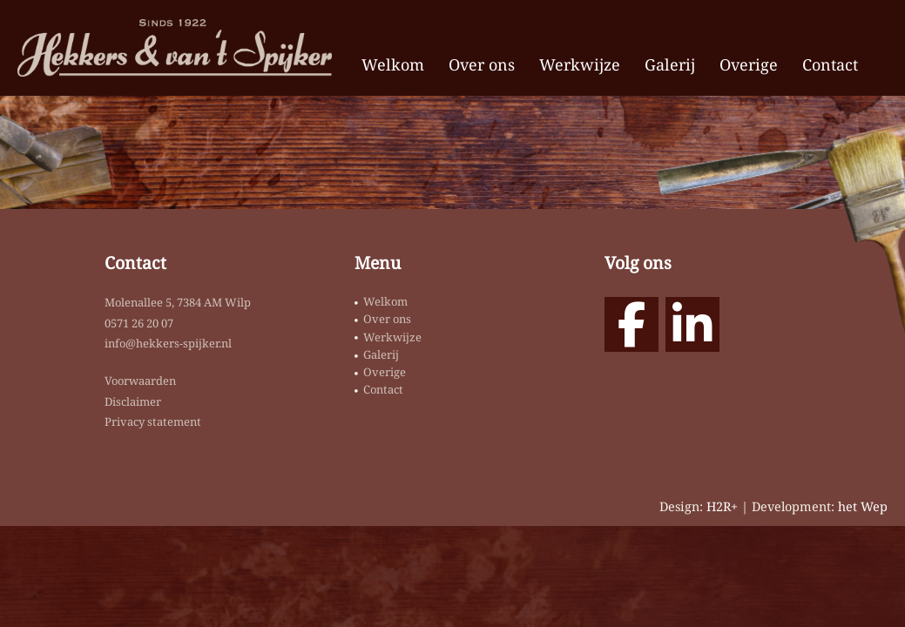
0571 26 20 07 (139, 323)
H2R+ (722, 506)
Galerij (670, 64)
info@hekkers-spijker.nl (168, 343)
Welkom (392, 64)
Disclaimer (133, 401)
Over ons (482, 64)
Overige (748, 64)
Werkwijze (579, 64)
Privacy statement (153, 421)
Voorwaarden (140, 380)
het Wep (863, 506)
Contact (830, 64)
